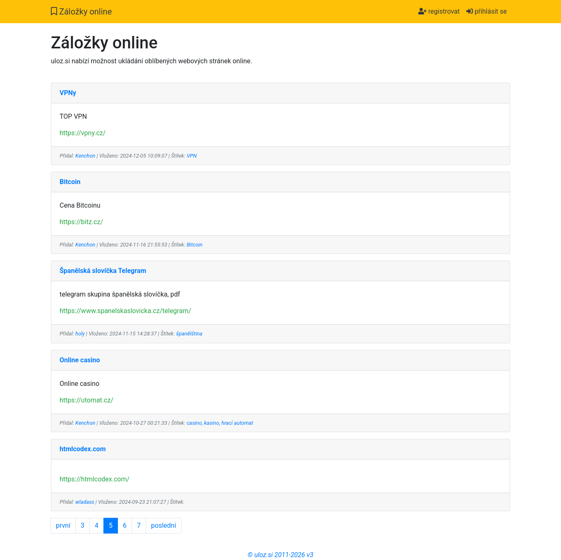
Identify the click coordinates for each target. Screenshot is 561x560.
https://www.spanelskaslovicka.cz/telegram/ (125, 311)
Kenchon (85, 156)
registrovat (439, 11)
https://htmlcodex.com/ (94, 479)
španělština (189, 333)
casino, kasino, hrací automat (220, 423)
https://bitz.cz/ (81, 222)
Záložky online (81, 12)
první (63, 525)
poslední (163, 525)
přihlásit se (486, 11)
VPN (192, 156)
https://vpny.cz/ (82, 133)
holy (80, 333)
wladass (84, 502)
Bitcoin (194, 245)
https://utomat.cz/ (86, 400)
